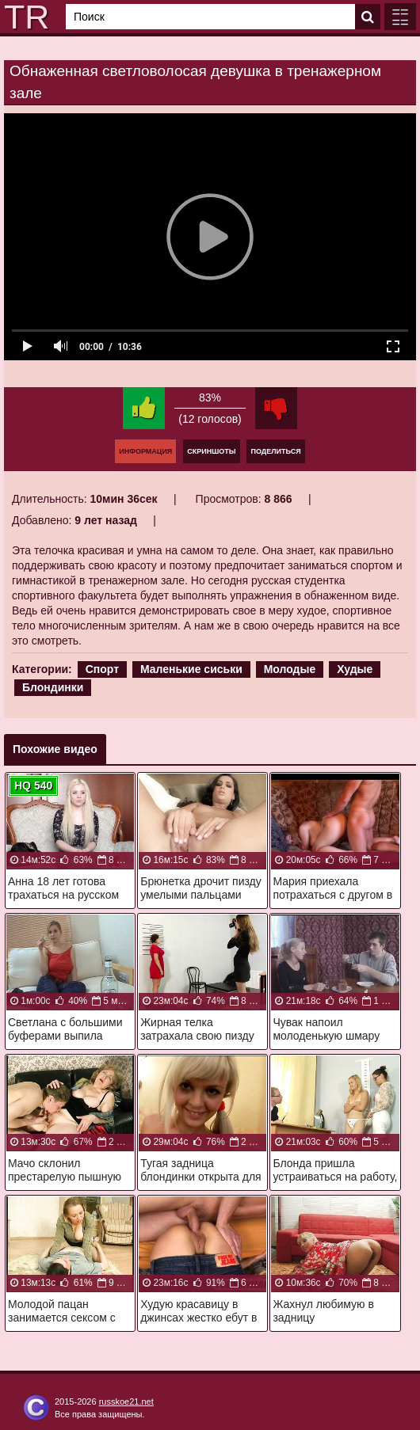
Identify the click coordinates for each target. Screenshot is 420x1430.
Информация (145, 451)
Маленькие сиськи (191, 669)
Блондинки (52, 687)
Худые (354, 669)
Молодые (290, 669)
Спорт (102, 669)
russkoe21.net (126, 1401)
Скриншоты (211, 451)
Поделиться (275, 451)
